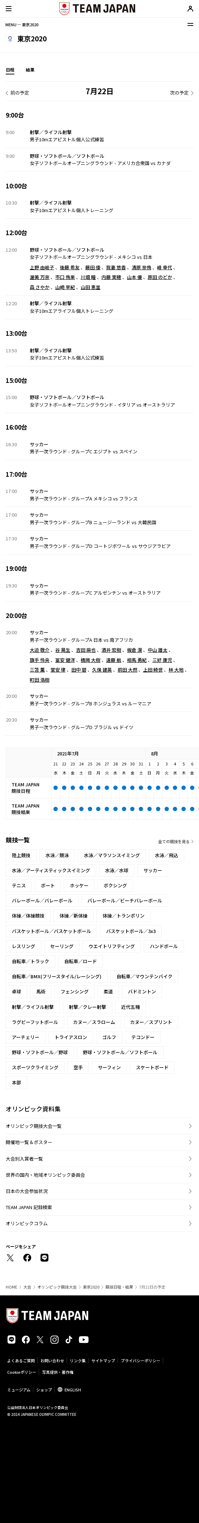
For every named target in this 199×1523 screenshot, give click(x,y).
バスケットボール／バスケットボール (51, 931)
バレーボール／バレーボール (42, 900)
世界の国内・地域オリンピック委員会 (45, 1174)
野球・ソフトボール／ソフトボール (120, 1052)
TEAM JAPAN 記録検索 (29, 1207)
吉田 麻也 (86, 649)
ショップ (44, 1389)
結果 (30, 70)
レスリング (23, 946)
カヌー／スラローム (94, 1022)
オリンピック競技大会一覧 (34, 1125)
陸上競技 (21, 855)
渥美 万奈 (39, 277)
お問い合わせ (52, 1360)
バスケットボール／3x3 (131, 931)
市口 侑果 (65, 277)
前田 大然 (127, 669)
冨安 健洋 (65, 660)
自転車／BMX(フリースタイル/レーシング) (56, 976)
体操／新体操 (73, 915)
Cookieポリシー (21, 1372)
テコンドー (143, 1037)
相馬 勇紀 (137, 660)
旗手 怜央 (39, 660)
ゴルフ (109, 1037)
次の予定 (179, 92)
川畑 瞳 (88, 277)
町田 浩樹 (39, 679)
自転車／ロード (80, 961)
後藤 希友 (70, 267)
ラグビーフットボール (35, 1022)
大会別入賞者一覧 (24, 1158)
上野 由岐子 (42, 267)
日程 (10, 70)
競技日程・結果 (119, 1287)
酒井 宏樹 (111, 649)
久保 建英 (102, 669)
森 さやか (39, 287)
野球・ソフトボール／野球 (40, 1052)
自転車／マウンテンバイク (144, 976)
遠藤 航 (113, 660)
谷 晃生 (62, 649)
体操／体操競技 (28, 915)
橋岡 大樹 (90, 660)
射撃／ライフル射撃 (33, 1006)
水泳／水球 (116, 870)
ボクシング (115, 885)
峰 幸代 (164, 267)
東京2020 (91, 1287)
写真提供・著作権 (58, 1372)
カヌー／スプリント (151, 1022)
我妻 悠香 (116, 267)
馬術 (41, 991)
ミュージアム (18, 1389)
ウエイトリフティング (112, 946)
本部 (16, 1082)
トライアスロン (71, 1037)
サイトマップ (103, 1360)
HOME (11, 1287)
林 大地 (176, 669)
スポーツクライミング (35, 1067)
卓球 (16, 991)
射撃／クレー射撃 (87, 1006)
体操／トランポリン (123, 915)
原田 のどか (160, 277)
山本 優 (134, 277)
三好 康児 (162, 660)
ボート (48, 885)
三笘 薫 (37, 669)
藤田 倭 (92, 267)
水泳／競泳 (57, 855)
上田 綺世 (153, 669)
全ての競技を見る (174, 841)
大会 (27, 1287)
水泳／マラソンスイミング (112, 855)
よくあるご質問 (21, 1360)
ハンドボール (164, 946)
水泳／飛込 (166, 855)
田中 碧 (78, 669)
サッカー (152, 870)
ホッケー (79, 885)
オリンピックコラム (27, 1223)
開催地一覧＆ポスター (29, 1142)
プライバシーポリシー (140, 1360)
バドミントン (142, 991)
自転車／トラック (30, 961)
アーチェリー (25, 1037)
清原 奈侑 (141, 267)
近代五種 (130, 1006)
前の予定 (19, 92)
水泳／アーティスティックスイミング (51, 870)
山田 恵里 (90, 287)
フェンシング (75, 991)
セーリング (62, 946)
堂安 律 (58, 669)
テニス (19, 885)
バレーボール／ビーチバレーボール (124, 900)
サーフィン (109, 1067)
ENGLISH (73, 1389)
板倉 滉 (134, 649)
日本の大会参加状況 (27, 1191)
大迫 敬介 (39, 649)
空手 (78, 1067)
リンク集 (78, 1360)
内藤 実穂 (111, 277)
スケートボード (152, 1067)
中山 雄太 (157, 649)
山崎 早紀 (65, 287)
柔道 (108, 991)
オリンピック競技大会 (57, 1287)
